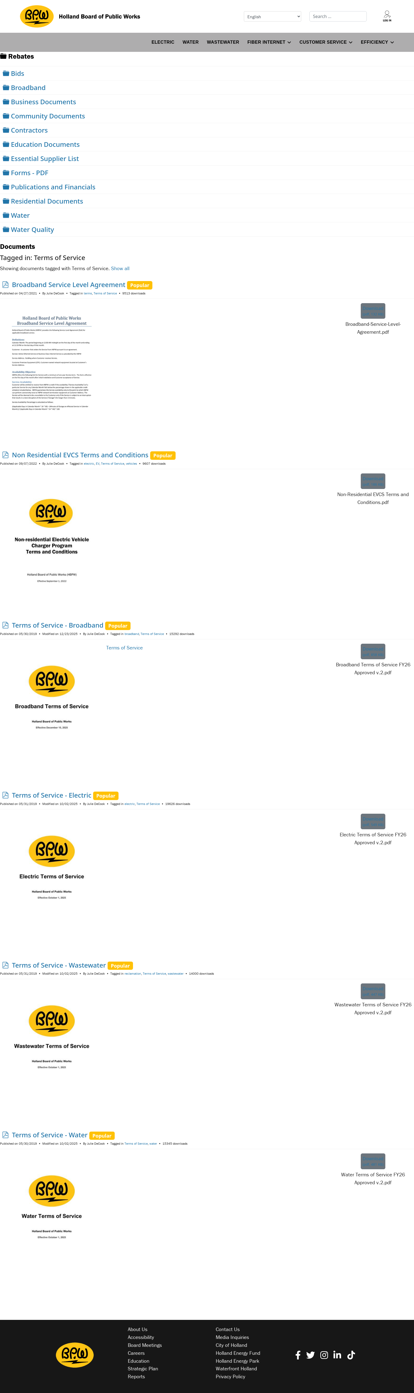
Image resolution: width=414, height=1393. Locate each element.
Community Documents (48, 115)
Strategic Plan (143, 1368)
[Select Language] (272, 16)
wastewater (176, 973)
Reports (136, 1376)
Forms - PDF (29, 172)
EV (97, 463)
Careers (136, 1353)
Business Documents (43, 101)
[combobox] (338, 16)
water (153, 1143)
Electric (163, 42)
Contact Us (228, 1329)
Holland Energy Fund (238, 1353)
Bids (17, 73)
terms (88, 293)
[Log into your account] (387, 16)
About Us (137, 1329)
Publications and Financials (53, 186)
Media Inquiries (232, 1337)
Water (191, 42)
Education (138, 1361)
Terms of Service (105, 293)
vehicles (131, 463)
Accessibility (141, 1337)
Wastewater (223, 42)
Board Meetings (145, 1345)
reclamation (133, 973)
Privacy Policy (230, 1376)
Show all (120, 268)
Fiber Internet (266, 42)
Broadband (28, 87)
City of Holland (231, 1345)
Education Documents (45, 144)
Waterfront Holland (236, 1368)
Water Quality (32, 229)
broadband (132, 634)
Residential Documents (47, 200)
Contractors (29, 130)
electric (89, 463)
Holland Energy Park (237, 1361)
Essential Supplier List (45, 158)
